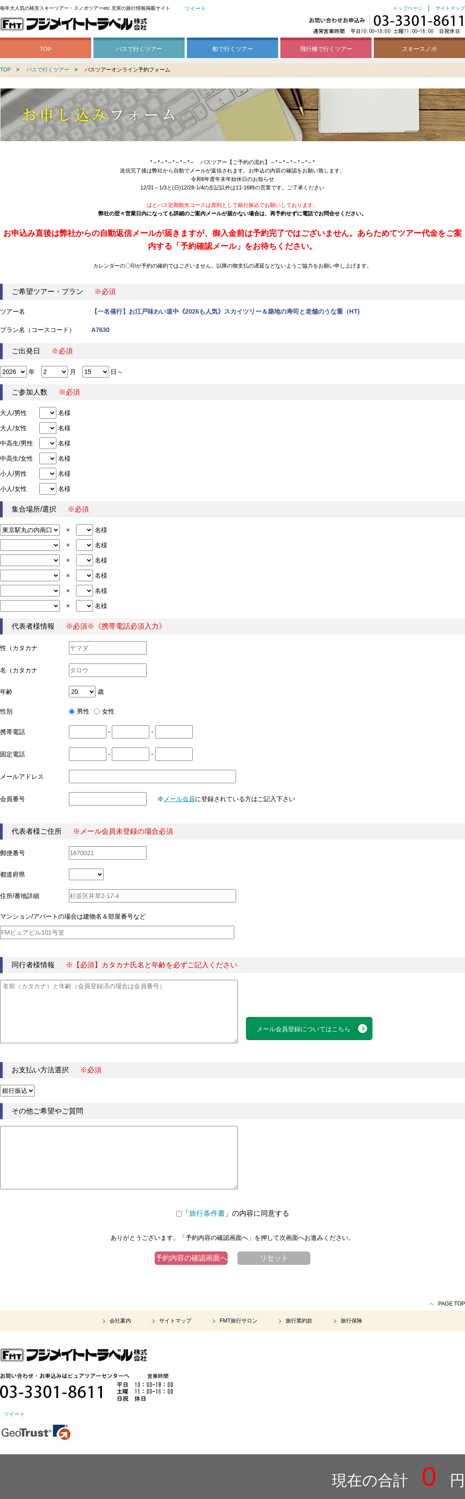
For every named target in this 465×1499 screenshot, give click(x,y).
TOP (46, 49)
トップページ (408, 8)
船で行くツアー (232, 49)
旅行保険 (351, 1321)
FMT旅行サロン (239, 1321)
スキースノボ (419, 49)
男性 (79, 711)
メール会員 (179, 798)
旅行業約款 (299, 1321)
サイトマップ (450, 8)
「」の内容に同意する (232, 1213)
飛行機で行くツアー (326, 49)
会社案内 (120, 1321)
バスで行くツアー (139, 49)
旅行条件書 (207, 1213)
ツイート (195, 8)
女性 (104, 711)
